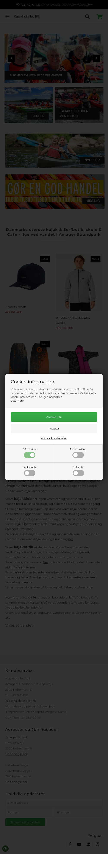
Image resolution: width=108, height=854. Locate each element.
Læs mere (17, 400)
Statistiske (78, 471)
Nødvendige (29, 453)
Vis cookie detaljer (54, 438)
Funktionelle (30, 471)
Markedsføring (78, 453)
